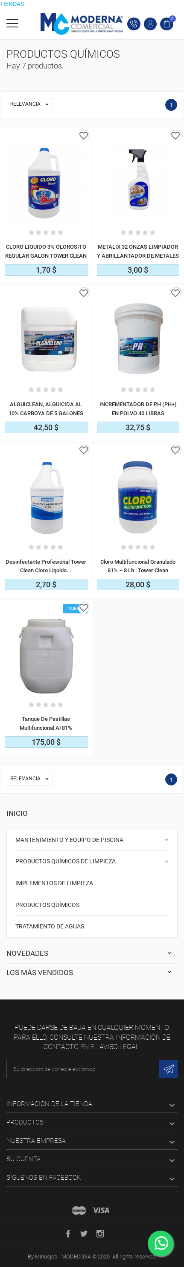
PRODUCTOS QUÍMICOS (47, 904)
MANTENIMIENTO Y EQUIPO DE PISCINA (69, 839)
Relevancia (31, 104)
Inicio (17, 813)
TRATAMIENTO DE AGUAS (49, 926)
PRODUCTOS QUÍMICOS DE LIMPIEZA (65, 861)
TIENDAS (12, 3)
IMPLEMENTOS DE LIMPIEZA (54, 883)
